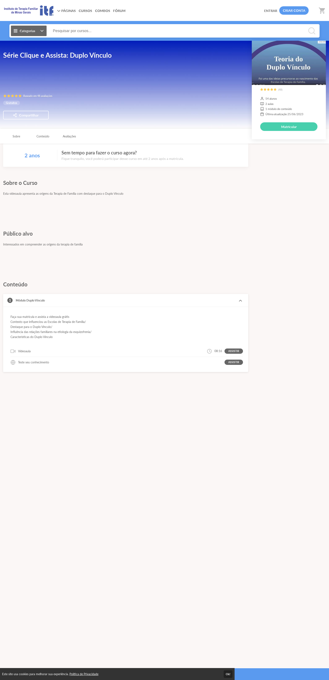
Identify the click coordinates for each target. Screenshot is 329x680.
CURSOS (85, 11)
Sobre (16, 136)
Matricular (289, 127)
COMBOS (102, 11)
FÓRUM (119, 11)
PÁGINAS (66, 11)
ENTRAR (270, 11)
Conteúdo (43, 136)
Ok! (228, 674)
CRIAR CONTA (294, 10)
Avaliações (69, 136)
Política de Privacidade (83, 674)
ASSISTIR (233, 351)
